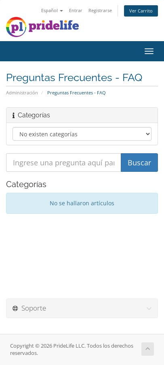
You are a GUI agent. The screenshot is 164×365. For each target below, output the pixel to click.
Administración (22, 93)
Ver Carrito (141, 11)
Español (52, 10)
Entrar (75, 10)
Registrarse (100, 10)
